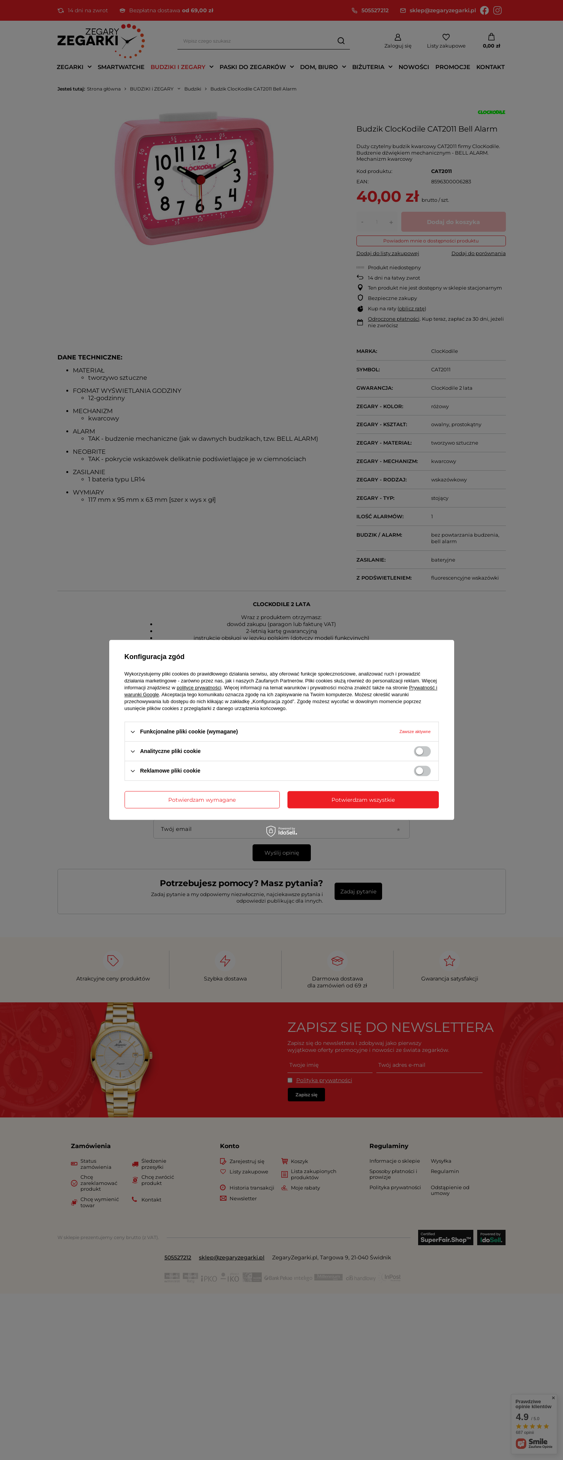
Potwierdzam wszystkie (363, 799)
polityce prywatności (199, 687)
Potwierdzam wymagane (202, 799)
